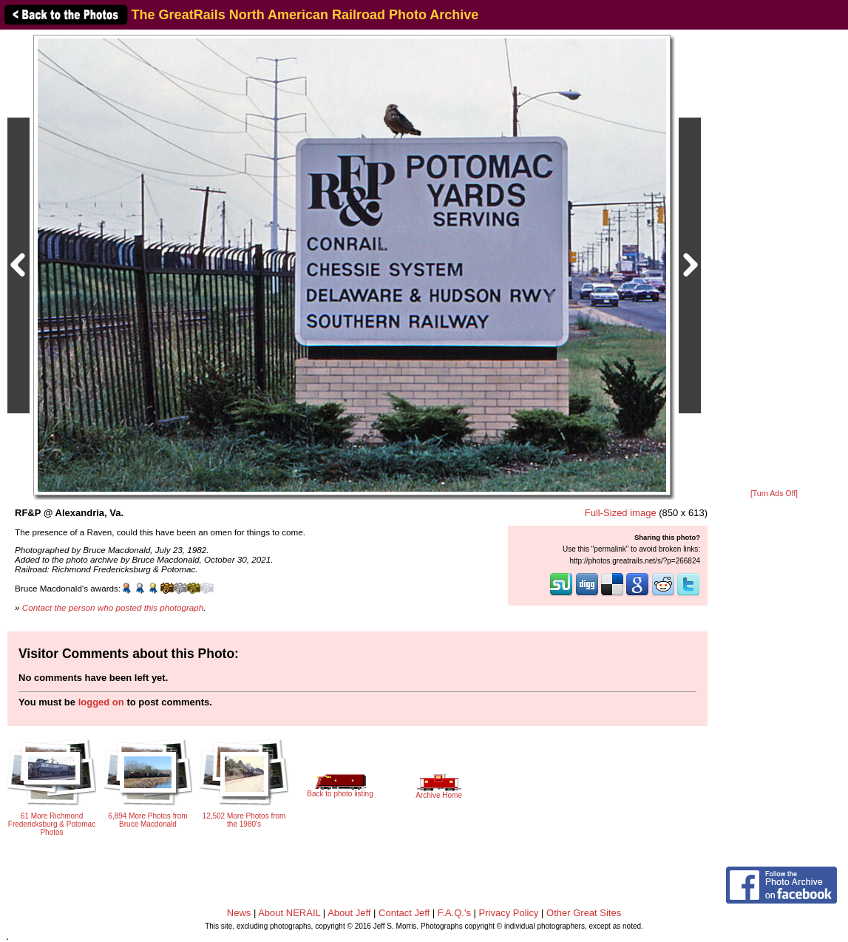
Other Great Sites (583, 912)
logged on (101, 702)
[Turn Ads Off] (774, 493)
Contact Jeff (404, 912)
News (239, 912)
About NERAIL (289, 912)
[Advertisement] (774, 260)
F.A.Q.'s (454, 912)
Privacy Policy (509, 912)
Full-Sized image (621, 512)
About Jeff (349, 912)
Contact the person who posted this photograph (113, 607)
